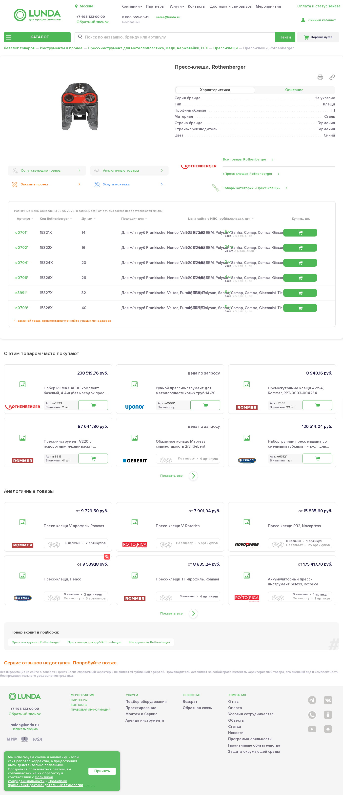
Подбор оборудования (146, 701)
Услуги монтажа (112, 184)
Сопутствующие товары (36, 171)
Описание (294, 90)
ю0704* (21, 263)
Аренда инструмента (144, 720)
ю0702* (21, 248)
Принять (102, 771)
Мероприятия (268, 6)
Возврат (190, 701)
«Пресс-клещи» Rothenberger (247, 174)
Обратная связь (197, 708)
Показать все (171, 476)
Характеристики (215, 90)
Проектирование (140, 708)
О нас (233, 701)
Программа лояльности (250, 739)
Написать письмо (25, 729)
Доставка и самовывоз (230, 6)
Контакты (196, 6)
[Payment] (24, 739)
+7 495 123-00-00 (91, 17)
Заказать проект (30, 184)
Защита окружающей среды (254, 751)
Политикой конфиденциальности (30, 779)
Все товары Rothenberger (244, 159)
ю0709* (21, 308)
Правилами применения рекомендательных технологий (45, 783)
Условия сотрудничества (251, 714)
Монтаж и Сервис (141, 714)
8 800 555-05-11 (135, 17)
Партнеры (155, 6)
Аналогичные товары (116, 171)
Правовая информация (90, 710)
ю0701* (21, 233)
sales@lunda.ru (168, 17)
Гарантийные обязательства (254, 745)
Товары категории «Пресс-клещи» (251, 188)
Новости (235, 733)
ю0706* (21, 278)
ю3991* (21, 293)
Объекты (236, 720)
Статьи (234, 726)
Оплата (235, 708)
